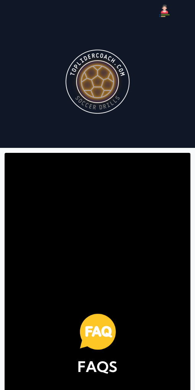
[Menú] (11, 11)
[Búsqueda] (184, 11)
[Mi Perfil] (164, 11)
